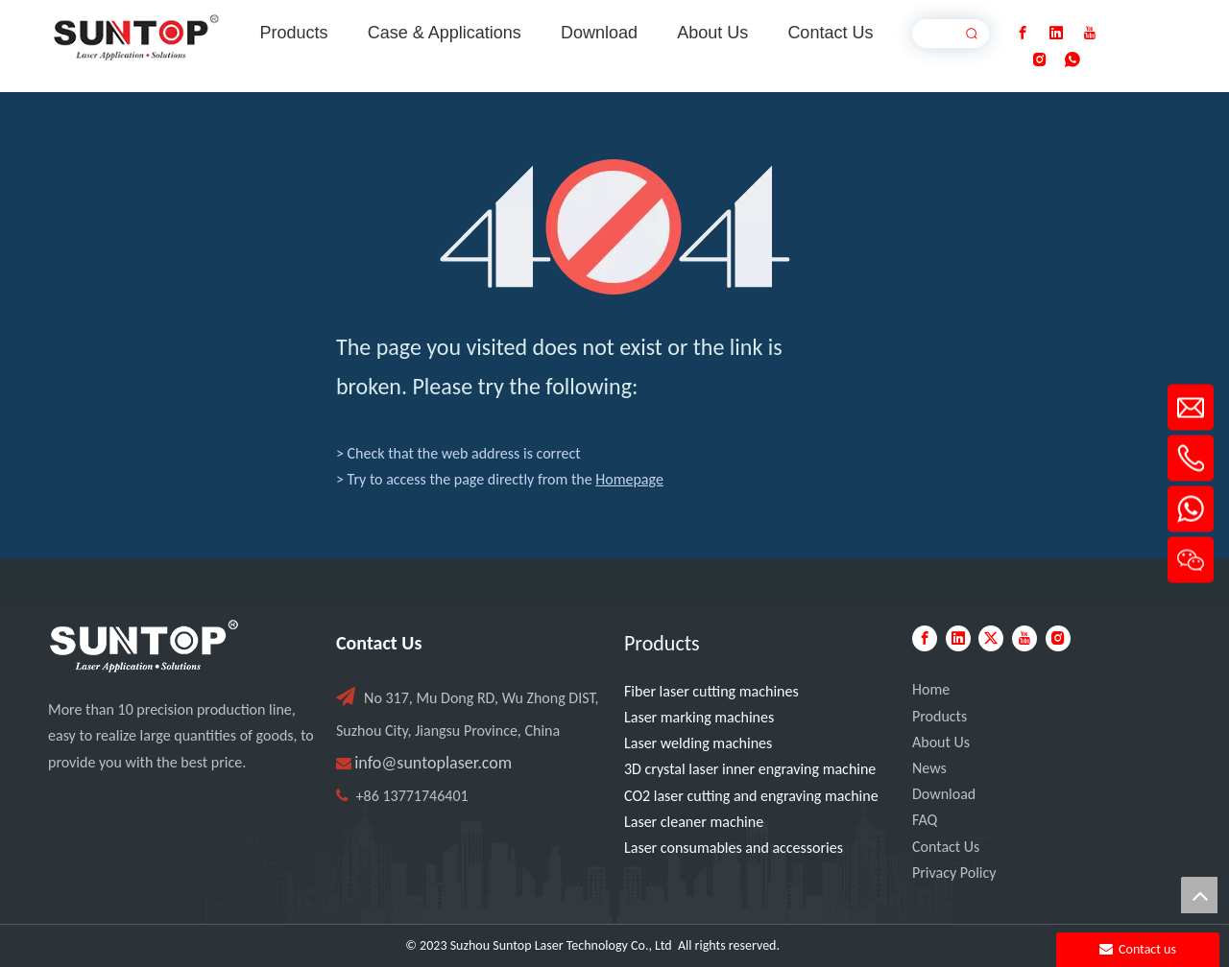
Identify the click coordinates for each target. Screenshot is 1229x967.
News (929, 768)
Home (931, 689)
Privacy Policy (954, 872)
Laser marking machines (699, 717)
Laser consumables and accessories (733, 847)
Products (939, 716)
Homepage (629, 479)
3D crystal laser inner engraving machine (750, 769)
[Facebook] (1022, 33)
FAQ (924, 820)
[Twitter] (990, 638)
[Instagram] (1039, 60)
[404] (615, 227)
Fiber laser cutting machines (711, 691)
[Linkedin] (1056, 33)
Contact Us (945, 846)
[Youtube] (1089, 33)
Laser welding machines (698, 743)
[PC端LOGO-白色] (144, 646)
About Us (941, 742)
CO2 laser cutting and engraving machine (751, 796)
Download (944, 794)
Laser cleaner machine (693, 822)
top (1199, 895)
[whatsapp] (1072, 60)
